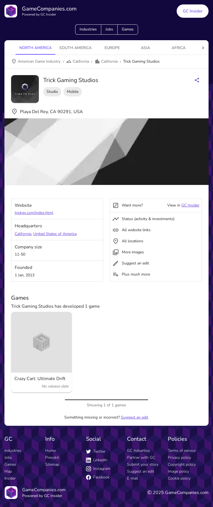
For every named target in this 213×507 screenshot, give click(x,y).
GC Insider (190, 205)
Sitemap (52, 464)
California (23, 233)
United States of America (55, 233)
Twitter (95, 451)
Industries (88, 29)
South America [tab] (75, 47)
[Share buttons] (197, 80)
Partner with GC (141, 457)
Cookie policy (179, 478)
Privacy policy (179, 457)
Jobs (109, 29)
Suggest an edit (134, 417)
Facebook (98, 477)
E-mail (132, 478)
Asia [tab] (145, 47)
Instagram (98, 468)
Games (128, 29)
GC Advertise (138, 450)
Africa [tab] (179, 47)
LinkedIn (96, 460)
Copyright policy (182, 464)
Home (50, 450)
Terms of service (182, 450)
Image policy (178, 471)
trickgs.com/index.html (34, 212)
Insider (10, 478)
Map (8, 471)
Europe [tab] (112, 47)
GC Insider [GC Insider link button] (192, 11)
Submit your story (142, 464)
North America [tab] (35, 47)
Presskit (52, 457)
